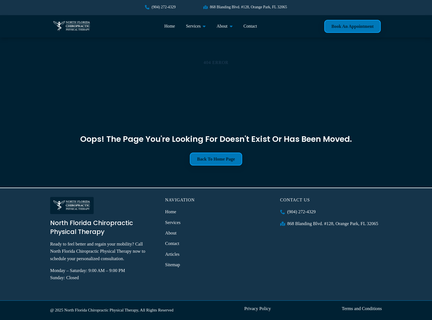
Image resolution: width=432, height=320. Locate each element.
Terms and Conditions (362, 308)
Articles (172, 254)
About (222, 26)
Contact (250, 26)
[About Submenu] (233, 26)
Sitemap (172, 264)
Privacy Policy (257, 308)
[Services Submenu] (206, 26)
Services (193, 26)
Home (169, 26)
